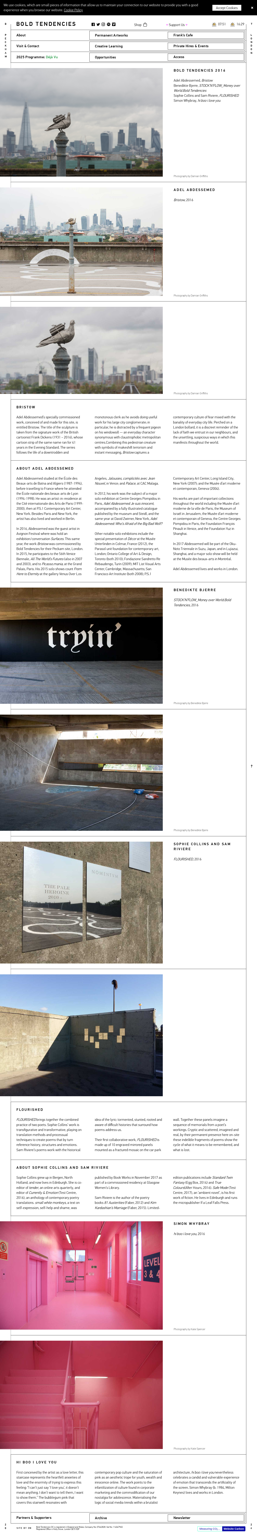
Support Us (177, 25)
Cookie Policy (73, 10)
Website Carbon (234, 1528)
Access (178, 57)
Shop (138, 25)
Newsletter (182, 1518)
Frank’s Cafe (183, 35)
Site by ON (24, 1528)
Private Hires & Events (191, 46)
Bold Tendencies (46, 24)
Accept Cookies (227, 8)
